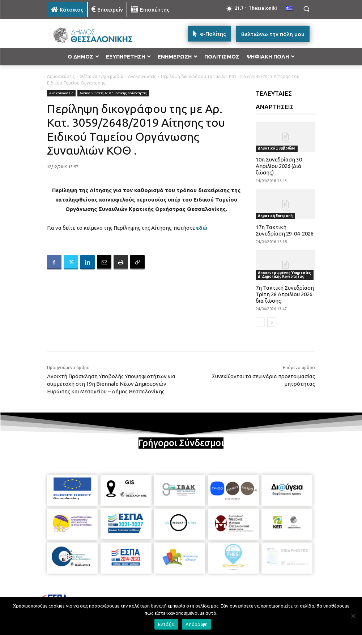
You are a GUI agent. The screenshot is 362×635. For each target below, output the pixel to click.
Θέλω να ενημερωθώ (101, 76)
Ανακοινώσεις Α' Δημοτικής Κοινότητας (113, 93)
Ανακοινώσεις (142, 76)
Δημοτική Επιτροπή (275, 216)
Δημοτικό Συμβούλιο (276, 148)
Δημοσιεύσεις (61, 76)
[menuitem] (289, 8)
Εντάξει (166, 624)
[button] (306, 8)
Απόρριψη (197, 624)
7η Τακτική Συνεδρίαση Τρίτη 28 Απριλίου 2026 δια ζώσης (285, 294)
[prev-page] (260, 322)
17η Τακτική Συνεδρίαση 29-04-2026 (285, 230)
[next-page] (271, 322)
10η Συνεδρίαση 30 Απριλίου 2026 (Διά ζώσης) (279, 166)
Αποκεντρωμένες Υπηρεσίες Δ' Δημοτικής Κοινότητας (284, 274)
